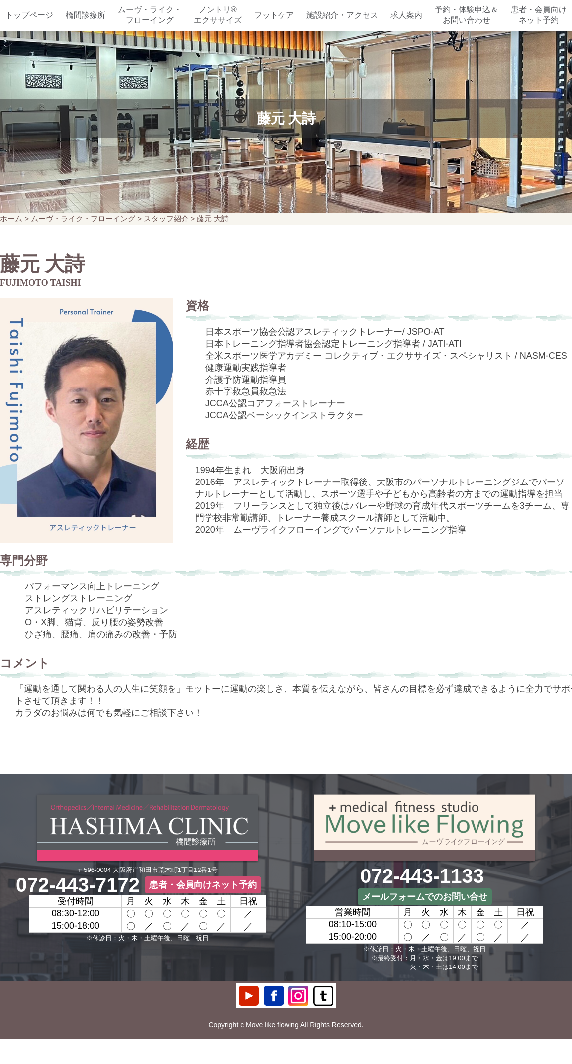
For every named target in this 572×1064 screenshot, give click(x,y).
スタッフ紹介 (166, 218)
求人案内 (406, 15)
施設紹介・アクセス (342, 15)
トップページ (29, 15)
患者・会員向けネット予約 (539, 14)
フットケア (274, 15)
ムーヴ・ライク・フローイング (150, 14)
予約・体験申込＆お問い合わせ (466, 14)
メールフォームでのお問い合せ (424, 897)
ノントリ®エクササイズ (218, 14)
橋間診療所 (85, 15)
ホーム (11, 218)
